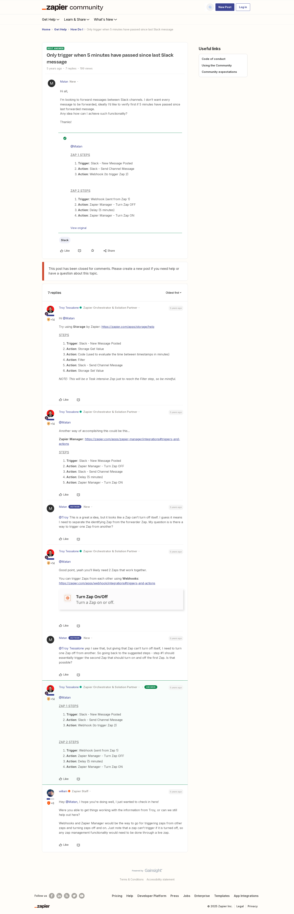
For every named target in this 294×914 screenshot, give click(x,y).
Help (129, 896)
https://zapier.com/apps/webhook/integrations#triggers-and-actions (107, 583)
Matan (64, 81)
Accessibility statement (161, 879)
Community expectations (219, 72)
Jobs (186, 896)
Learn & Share (77, 19)
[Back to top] (286, 874)
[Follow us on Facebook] (52, 896)
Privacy (253, 906)
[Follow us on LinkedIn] (59, 896)
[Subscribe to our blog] (67, 896)
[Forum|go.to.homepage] (73, 7)
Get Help (51, 19)
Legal (240, 906)
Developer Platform (151, 896)
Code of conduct (213, 59)
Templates (222, 896)
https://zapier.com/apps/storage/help (127, 327)
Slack (65, 240)
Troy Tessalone (69, 307)
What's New (106, 19)
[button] (224, 7)
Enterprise (202, 896)
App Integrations (246, 896)
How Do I (76, 29)
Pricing (117, 896)
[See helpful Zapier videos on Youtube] (82, 896)
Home (46, 29)
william (63, 791)
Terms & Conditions (132, 879)
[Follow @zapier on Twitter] (74, 896)
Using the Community (217, 65)
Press (174, 896)
